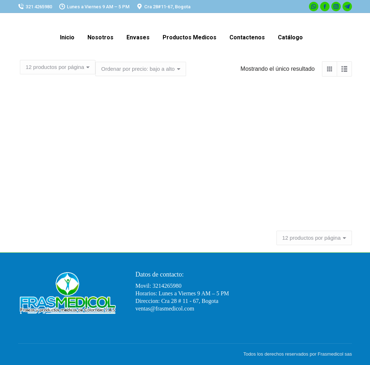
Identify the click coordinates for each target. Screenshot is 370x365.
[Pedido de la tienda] (140, 69)
